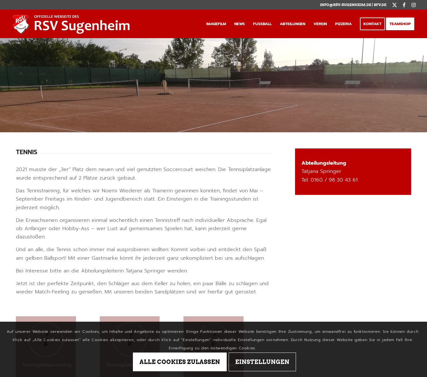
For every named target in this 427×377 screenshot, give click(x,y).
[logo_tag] (73, 24)
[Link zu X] (394, 5)
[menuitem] (216, 24)
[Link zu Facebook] (404, 5)
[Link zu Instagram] (413, 5)
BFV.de (380, 5)
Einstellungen (262, 362)
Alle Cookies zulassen (180, 362)
